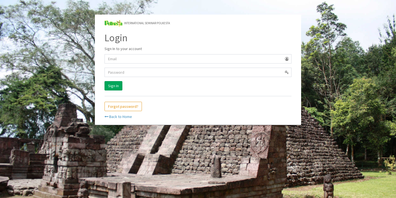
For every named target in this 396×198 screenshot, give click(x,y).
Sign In (113, 85)
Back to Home (118, 116)
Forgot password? (123, 106)
